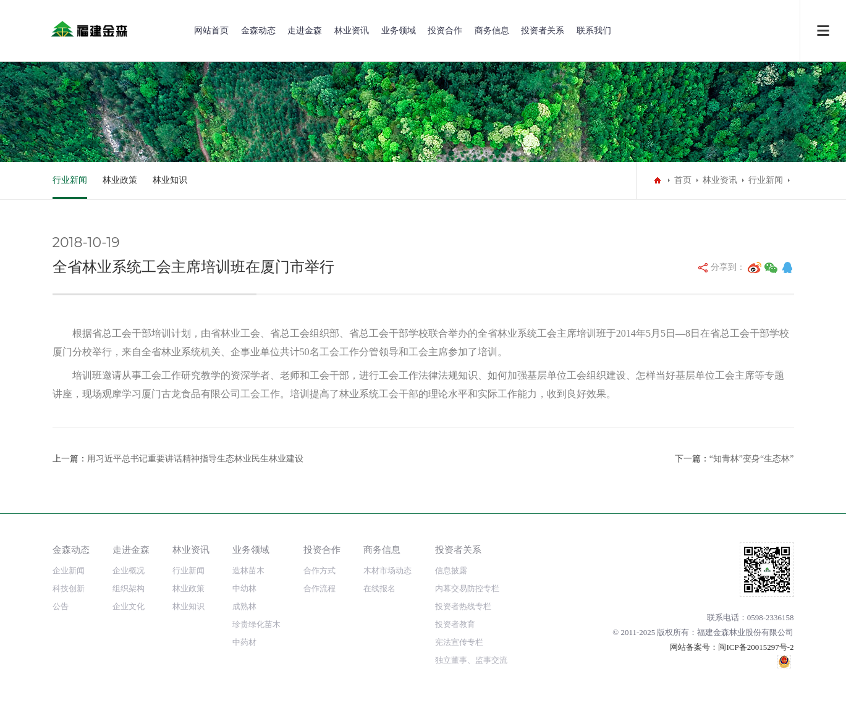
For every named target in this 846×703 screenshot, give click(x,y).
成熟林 (244, 606)
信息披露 (451, 570)
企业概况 (128, 570)
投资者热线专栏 (463, 606)
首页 (683, 180)
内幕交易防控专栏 (467, 588)
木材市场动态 (387, 570)
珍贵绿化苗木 (256, 624)
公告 (61, 606)
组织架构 (128, 588)
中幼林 (244, 588)
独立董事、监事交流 (471, 660)
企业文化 (128, 606)
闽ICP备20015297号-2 (755, 647)
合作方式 (319, 570)
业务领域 (398, 30)
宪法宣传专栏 (459, 642)
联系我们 (594, 30)
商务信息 (492, 30)
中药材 (244, 642)
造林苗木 (248, 570)
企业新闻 (69, 570)
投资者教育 (455, 624)
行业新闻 (70, 180)
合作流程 (319, 588)
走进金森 (304, 30)
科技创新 (69, 588)
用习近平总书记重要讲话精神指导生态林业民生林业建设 (195, 458)
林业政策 (120, 180)
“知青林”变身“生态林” (751, 458)
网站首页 (211, 30)
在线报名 (379, 588)
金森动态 (258, 30)
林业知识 (170, 180)
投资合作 (445, 30)
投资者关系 (542, 30)
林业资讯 (351, 30)
